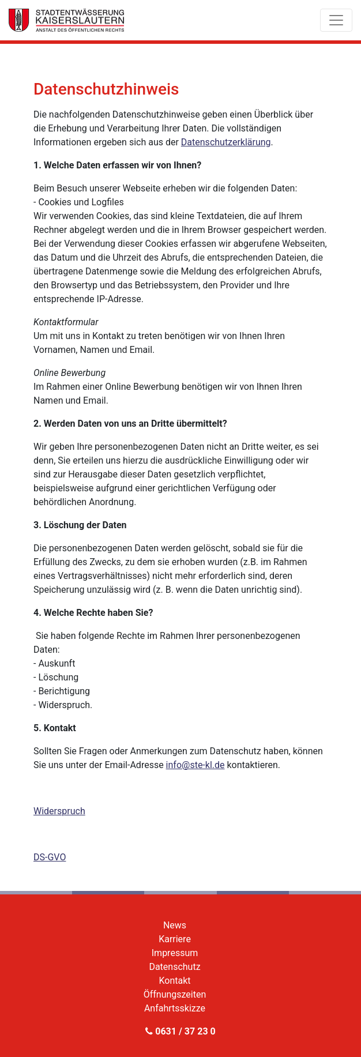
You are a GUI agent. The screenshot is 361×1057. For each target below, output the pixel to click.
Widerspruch (59, 811)
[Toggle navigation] (336, 20)
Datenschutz (174, 966)
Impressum (175, 952)
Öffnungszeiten (175, 994)
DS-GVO (49, 857)
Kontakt (174, 980)
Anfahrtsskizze (174, 1008)
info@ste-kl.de (195, 764)
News (174, 925)
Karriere (175, 939)
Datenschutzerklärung (226, 142)
